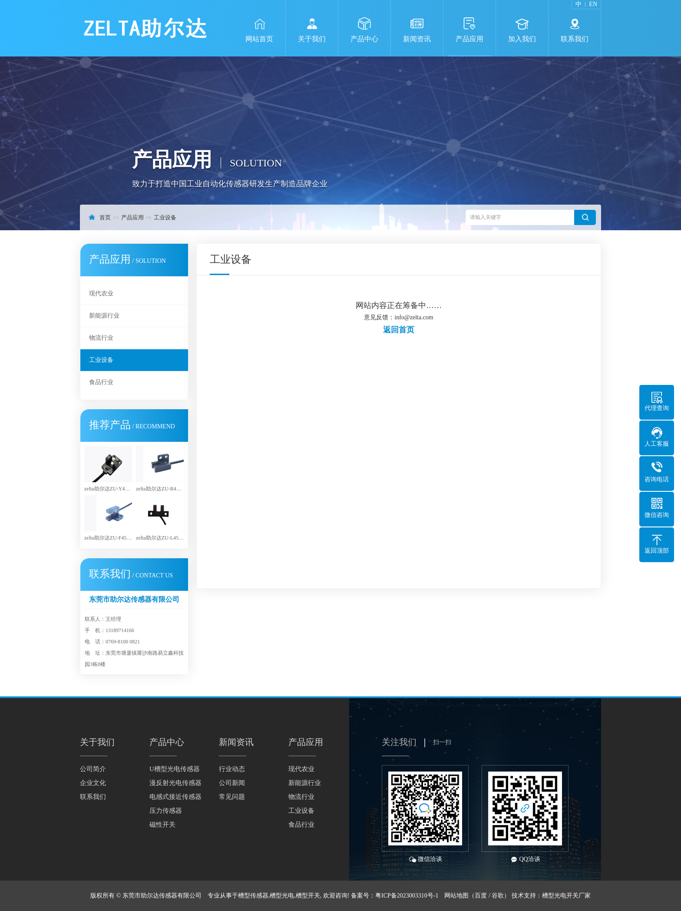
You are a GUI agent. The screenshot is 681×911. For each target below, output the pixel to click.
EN (593, 4)
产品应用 (132, 217)
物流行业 (101, 338)
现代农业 (101, 293)
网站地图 (456, 895)
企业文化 (93, 782)
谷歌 (498, 895)
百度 (481, 895)
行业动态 (232, 768)
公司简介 (93, 768)
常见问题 (232, 796)
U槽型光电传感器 (174, 768)
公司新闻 (232, 782)
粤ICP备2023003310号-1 (406, 895)
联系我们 (93, 796)
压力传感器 (165, 810)
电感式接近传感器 (175, 796)
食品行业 (101, 382)
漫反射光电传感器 (175, 782)
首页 (105, 217)
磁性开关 (162, 824)
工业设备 (165, 217)
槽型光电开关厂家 (566, 895)
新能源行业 (104, 315)
